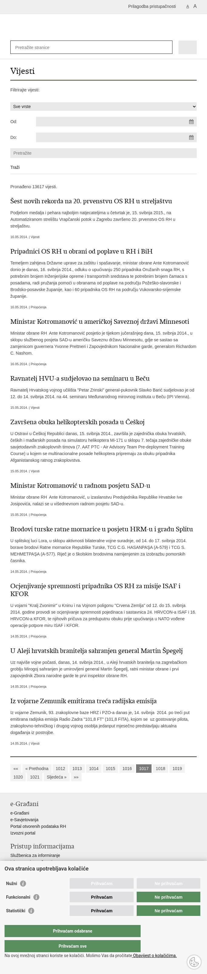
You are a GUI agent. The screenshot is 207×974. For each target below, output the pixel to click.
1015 (110, 768)
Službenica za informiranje (35, 855)
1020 (18, 777)
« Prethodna (36, 768)
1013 (77, 768)
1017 (144, 768)
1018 (160, 768)
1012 (60, 768)
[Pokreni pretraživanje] (166, 47)
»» (76, 777)
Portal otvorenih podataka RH (38, 826)
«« (15, 768)
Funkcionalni (18, 909)
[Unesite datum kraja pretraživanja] (116, 137)
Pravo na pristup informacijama (39, 868)
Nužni (11, 895)
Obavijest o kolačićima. (154, 955)
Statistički (15, 922)
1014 (93, 768)
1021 (34, 777)
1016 (127, 768)
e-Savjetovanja (24, 819)
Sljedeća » (56, 777)
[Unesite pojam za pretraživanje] (37, 47)
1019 (177, 768)
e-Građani (19, 813)
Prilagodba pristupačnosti (152, 6)
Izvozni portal (22, 833)
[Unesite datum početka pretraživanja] (116, 121)
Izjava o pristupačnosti (31, 862)
